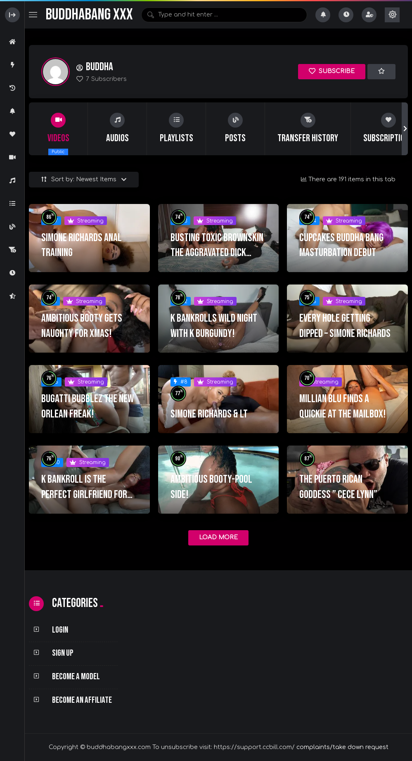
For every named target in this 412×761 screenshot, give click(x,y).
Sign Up (62, 653)
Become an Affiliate (82, 700)
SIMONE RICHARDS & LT (209, 414)
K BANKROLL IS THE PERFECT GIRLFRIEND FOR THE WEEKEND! (84, 494)
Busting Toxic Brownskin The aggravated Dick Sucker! (216, 253)
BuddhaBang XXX (89, 14)
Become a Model (76, 676)
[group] (58, 128)
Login (60, 630)
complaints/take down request (342, 747)
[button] (405, 128)
